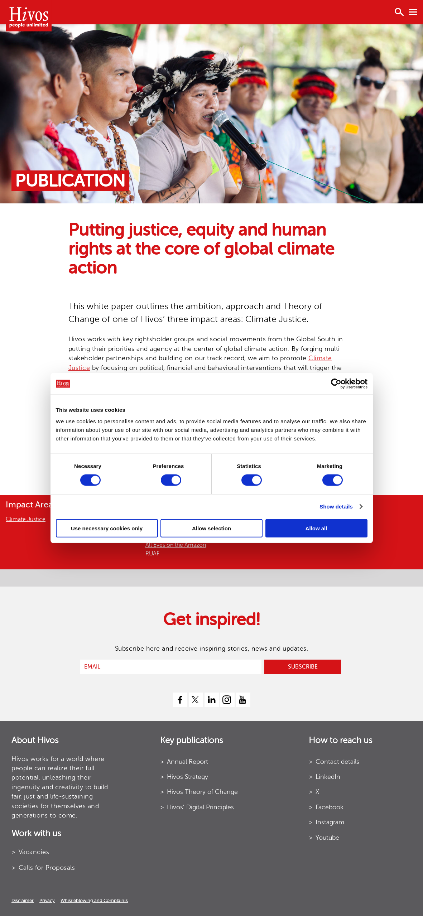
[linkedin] (212, 700)
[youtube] (243, 700)
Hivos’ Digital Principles (200, 807)
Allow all (316, 528)
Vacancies (34, 851)
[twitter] (196, 700)
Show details (336, 506)
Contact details (337, 761)
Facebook (329, 807)
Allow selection (211, 528)
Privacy (47, 900)
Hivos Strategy (187, 776)
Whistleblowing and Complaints (94, 900)
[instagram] (227, 700)
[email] (171, 667)
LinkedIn (328, 776)
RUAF (152, 553)
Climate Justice (25, 519)
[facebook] (180, 700)
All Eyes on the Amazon (175, 545)
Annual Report (187, 761)
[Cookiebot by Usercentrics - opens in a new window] (336, 384)
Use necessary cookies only (107, 528)
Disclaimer (22, 900)
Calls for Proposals (47, 867)
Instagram (330, 822)
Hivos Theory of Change (202, 791)
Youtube (327, 837)
